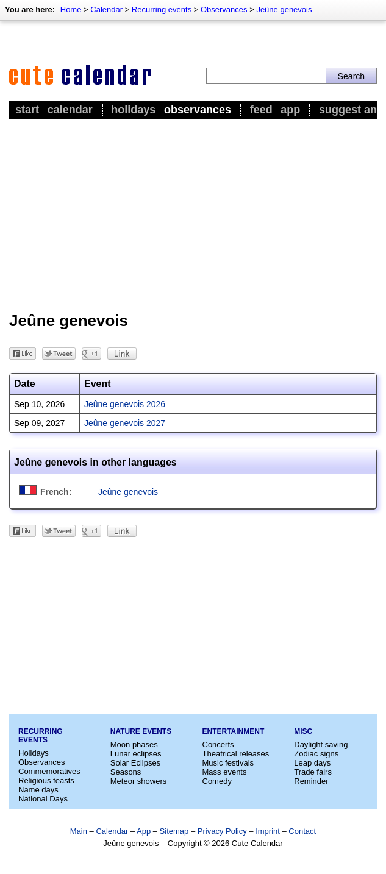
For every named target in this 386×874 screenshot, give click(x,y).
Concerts (218, 744)
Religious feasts (46, 780)
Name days (38, 789)
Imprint (268, 831)
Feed (261, 110)
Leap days (312, 762)
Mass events (224, 771)
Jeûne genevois (284, 9)
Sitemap (174, 831)
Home (71, 9)
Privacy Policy (222, 831)
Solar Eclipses (135, 762)
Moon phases (134, 744)
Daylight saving (321, 744)
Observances (224, 9)
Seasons (125, 771)
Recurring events (161, 9)
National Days (43, 798)
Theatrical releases (236, 753)
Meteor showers (138, 781)
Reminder (311, 781)
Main (78, 831)
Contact (302, 831)
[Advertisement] (193, 214)
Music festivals (228, 762)
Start (27, 110)
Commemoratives (49, 771)
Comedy (217, 781)
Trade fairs (313, 771)
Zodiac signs (316, 753)
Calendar (106, 9)
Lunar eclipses (136, 753)
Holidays (133, 110)
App (290, 110)
